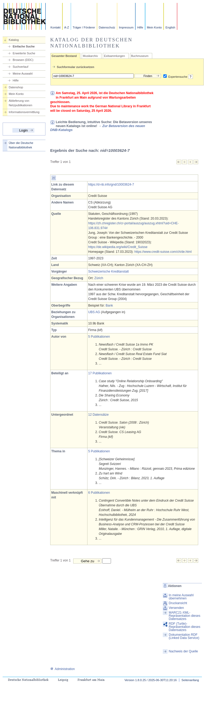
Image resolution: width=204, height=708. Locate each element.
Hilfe (140, 27)
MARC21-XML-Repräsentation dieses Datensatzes (184, 616)
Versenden (176, 608)
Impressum (126, 27)
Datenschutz (107, 27)
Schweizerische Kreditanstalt (108, 271)
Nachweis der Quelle (183, 651)
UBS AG (94, 312)
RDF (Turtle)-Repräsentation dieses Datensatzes (184, 627)
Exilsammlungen (114, 55)
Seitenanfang (190, 680)
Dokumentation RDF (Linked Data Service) (184, 636)
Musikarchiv (90, 55)
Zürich (98, 278)
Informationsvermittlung (24, 112)
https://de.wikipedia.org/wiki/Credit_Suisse (117, 247)
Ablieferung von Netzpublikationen (20, 103)
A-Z (66, 27)
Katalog (14, 39)
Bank (109, 305)
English (170, 27)
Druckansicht (178, 603)
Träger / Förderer (84, 27)
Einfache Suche (24, 46)
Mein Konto (154, 27)
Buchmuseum (140, 55)
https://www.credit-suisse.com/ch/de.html (163, 252)
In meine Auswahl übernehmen (181, 596)
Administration (62, 669)
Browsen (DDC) (23, 59)
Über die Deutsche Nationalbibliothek (21, 145)
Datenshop (16, 87)
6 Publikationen (99, 492)
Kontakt (55, 27)
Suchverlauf (20, 66)
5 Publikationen (99, 336)
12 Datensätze (98, 414)
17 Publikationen (100, 373)
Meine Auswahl (23, 73)
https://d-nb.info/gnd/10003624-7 (111, 184)
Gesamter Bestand (64, 55)
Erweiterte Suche (24, 53)
